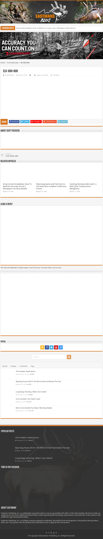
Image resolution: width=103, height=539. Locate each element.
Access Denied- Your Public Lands (28, 399)
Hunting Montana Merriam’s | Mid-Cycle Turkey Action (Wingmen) (83, 186)
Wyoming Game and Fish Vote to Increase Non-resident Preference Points (51, 186)
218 (30, 384)
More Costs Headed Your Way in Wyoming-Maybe (34, 408)
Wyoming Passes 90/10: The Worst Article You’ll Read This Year (38, 381)
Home (3, 63)
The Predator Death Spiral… (26, 371)
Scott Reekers (9, 75)
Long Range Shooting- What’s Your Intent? (31, 392)
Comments (23, 366)
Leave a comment (42, 75)
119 (32, 411)
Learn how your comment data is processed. (45, 268)
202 (31, 394)
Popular (13, 366)
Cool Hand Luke (12, 63)
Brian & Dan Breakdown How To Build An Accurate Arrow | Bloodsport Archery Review (46, 28)
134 (30, 402)
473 (33, 374)
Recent (5, 366)
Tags (32, 366)
